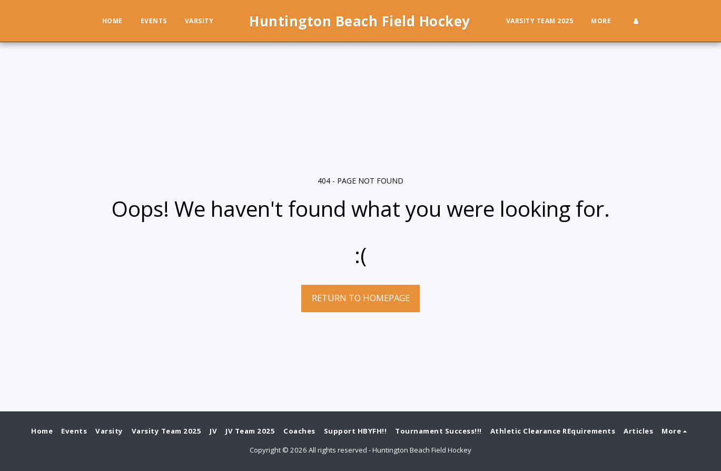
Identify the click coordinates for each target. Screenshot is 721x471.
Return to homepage (361, 298)
